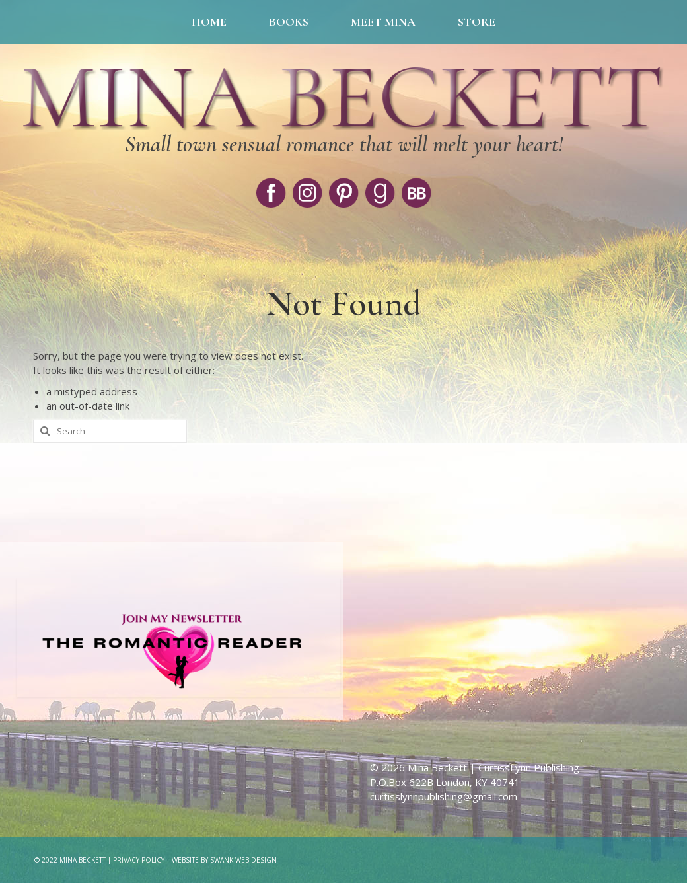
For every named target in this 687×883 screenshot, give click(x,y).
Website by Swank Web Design (224, 859)
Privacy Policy (138, 859)
